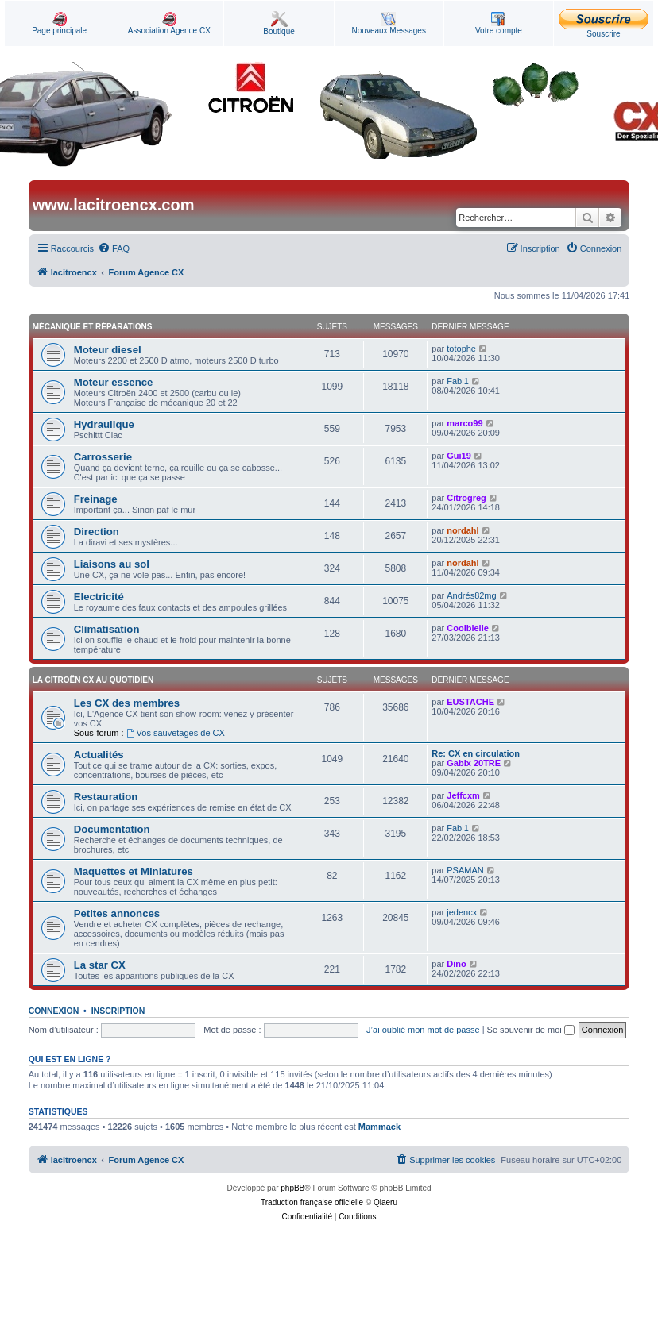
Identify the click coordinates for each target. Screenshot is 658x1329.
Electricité (99, 597)
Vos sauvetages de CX (175, 733)
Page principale (59, 23)
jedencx (462, 912)
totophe (461, 348)
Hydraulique (104, 424)
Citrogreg (466, 498)
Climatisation (107, 629)
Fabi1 (458, 381)
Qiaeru (385, 1202)
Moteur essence (113, 382)
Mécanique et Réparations (93, 326)
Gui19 (459, 455)
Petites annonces (117, 913)
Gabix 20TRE (474, 763)
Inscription (118, 1010)
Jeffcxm (463, 795)
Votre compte (498, 23)
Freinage (96, 499)
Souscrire (603, 23)
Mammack (379, 1126)
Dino (456, 964)
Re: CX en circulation (476, 753)
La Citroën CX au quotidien (93, 680)
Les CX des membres (127, 703)
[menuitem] (114, 248)
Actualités (99, 755)
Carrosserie (103, 457)
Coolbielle (468, 628)
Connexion (54, 1010)
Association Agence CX (169, 23)
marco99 (464, 423)
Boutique (278, 23)
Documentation (112, 829)
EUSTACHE (470, 702)
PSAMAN (465, 870)
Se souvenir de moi (531, 1029)
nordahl (462, 530)
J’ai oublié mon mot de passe (422, 1029)
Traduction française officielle (312, 1202)
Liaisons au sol (111, 564)
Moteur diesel (107, 350)
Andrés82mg (471, 595)
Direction (96, 531)
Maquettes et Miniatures (133, 871)
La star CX (100, 965)
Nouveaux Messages (389, 23)
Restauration (106, 797)
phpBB (292, 1188)
